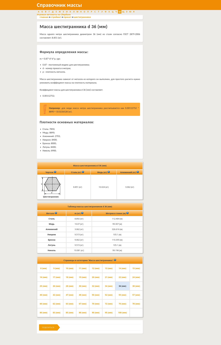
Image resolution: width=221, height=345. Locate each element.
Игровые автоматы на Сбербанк (54, 14)
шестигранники (82, 17)
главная (44, 17)
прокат (67, 17)
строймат (56, 17)
